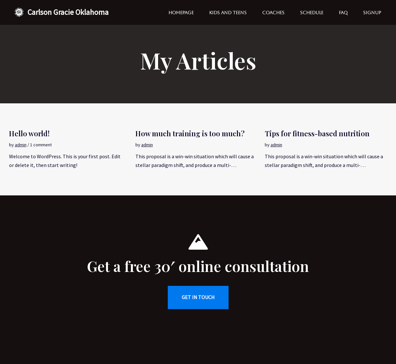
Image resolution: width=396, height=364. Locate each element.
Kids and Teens (228, 12)
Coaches (273, 12)
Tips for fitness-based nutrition (317, 133)
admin (21, 145)
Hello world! (29, 133)
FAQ (343, 12)
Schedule (311, 12)
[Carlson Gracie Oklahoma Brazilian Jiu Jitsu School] (61, 12)
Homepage (181, 12)
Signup (372, 12)
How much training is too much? (190, 133)
